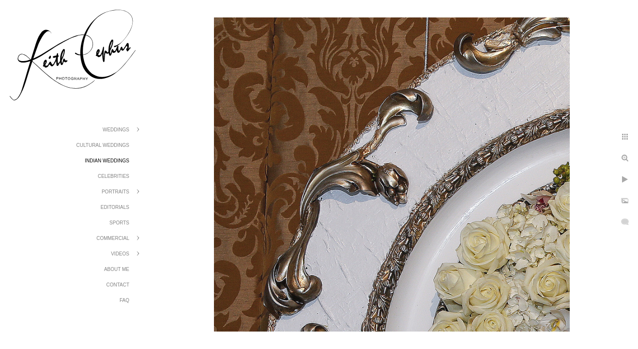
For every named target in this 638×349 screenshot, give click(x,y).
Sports (119, 222)
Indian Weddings (107, 160)
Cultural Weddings (102, 145)
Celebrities (113, 176)
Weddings (116, 129)
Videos (120, 253)
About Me (116, 269)
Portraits (115, 191)
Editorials (115, 207)
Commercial (112, 238)
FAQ (124, 300)
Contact (117, 284)
